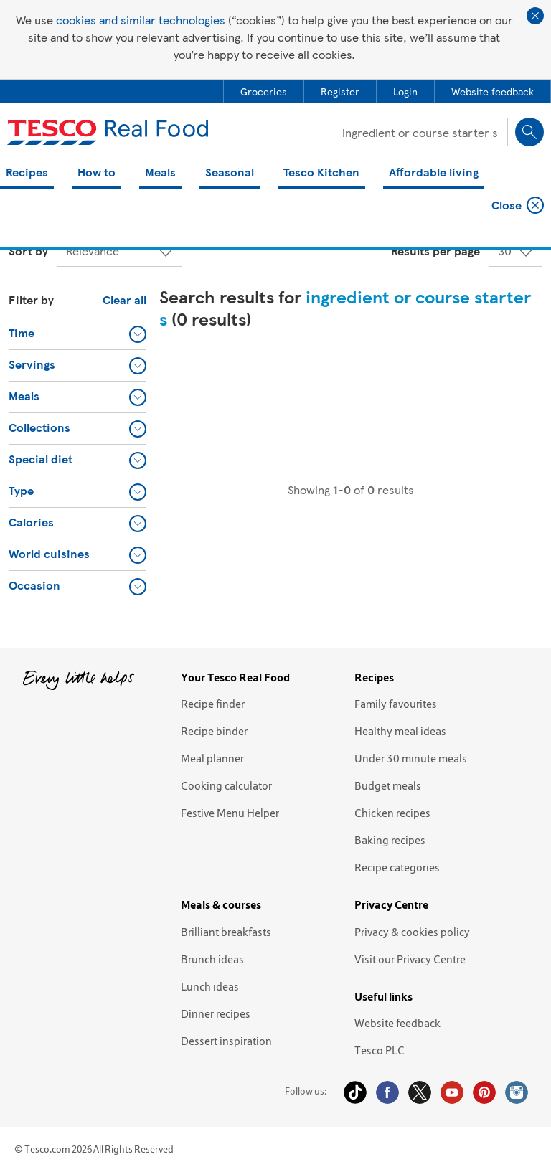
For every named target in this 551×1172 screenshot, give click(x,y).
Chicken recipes (392, 812)
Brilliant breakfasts (226, 931)
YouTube (452, 1092)
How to (96, 173)
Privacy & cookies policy (412, 931)
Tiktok (355, 1092)
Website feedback (397, 1022)
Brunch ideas (212, 959)
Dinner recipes (215, 1013)
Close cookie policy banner (535, 15)
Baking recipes (389, 839)
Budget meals (387, 785)
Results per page (435, 250)
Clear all (124, 299)
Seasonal (229, 173)
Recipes (27, 173)
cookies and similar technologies (140, 19)
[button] (77, 333)
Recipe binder (214, 730)
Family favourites (395, 703)
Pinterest (484, 1092)
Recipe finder (213, 703)
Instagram (516, 1092)
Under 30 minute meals (410, 758)
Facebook (387, 1092)
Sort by (28, 250)
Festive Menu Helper (230, 812)
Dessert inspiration (226, 1040)
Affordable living (434, 173)
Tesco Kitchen (321, 173)
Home (21, 211)
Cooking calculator (226, 785)
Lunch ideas (210, 986)
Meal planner (212, 758)
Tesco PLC (379, 1050)
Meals (160, 173)
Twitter (419, 1092)
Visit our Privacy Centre (410, 959)
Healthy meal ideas (400, 730)
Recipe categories (397, 867)
